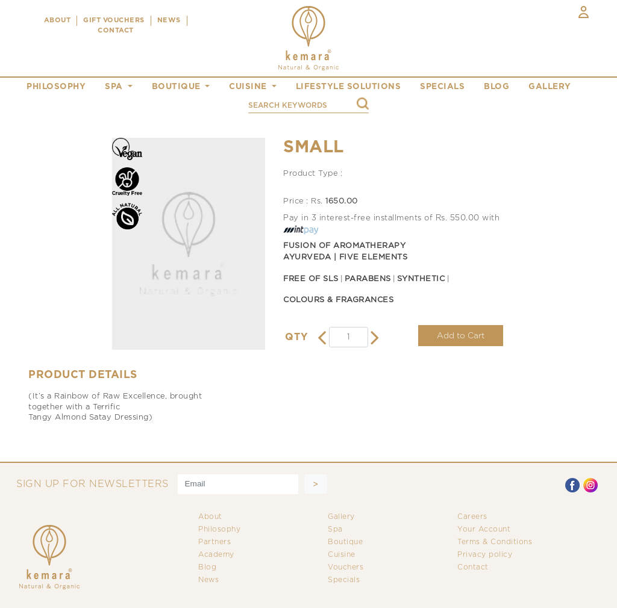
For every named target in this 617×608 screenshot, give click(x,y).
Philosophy (219, 529)
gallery (549, 86)
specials (442, 86)
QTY (296, 337)
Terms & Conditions (494, 542)
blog (496, 86)
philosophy (56, 86)
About (210, 516)
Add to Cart (460, 336)
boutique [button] (178, 86)
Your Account (483, 529)
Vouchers (345, 567)
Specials (344, 580)
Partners (214, 542)
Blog (207, 567)
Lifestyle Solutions (348, 86)
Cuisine (341, 554)
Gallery (341, 516)
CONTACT (116, 31)
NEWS (169, 20)
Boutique (345, 542)
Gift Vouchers (114, 20)
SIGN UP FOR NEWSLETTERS (92, 484)
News (208, 580)
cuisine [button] (249, 86)
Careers (472, 516)
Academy (216, 554)
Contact (473, 567)
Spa (335, 529)
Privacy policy (484, 554)
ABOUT (57, 20)
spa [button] (115, 86)
